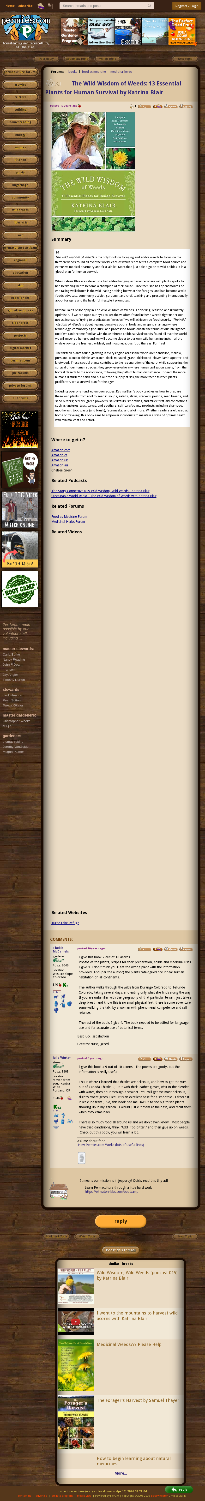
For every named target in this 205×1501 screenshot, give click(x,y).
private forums (20, 385)
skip (20, 285)
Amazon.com (60, 450)
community (20, 197)
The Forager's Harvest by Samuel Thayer (138, 1400)
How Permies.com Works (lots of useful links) (111, 1145)
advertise (41, 1495)
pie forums (20, 373)
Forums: (57, 71)
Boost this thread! (121, 1250)
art (20, 235)
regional (20, 260)
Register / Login (187, 6)
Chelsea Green (61, 470)
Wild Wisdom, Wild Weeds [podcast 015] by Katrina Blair (137, 1275)
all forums (20, 398)
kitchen (20, 160)
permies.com (20, 360)
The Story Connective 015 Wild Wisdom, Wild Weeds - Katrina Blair (100, 491)
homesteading (20, 122)
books (72, 71)
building (20, 109)
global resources (20, 310)
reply (120, 1221)
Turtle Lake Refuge (65, 923)
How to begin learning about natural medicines (134, 1461)
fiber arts (20, 222)
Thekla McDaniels (61, 949)
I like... (57, 992)
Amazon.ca (59, 455)
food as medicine (94, 71)
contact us (24, 1495)
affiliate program (62, 1495)
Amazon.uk (59, 460)
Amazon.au (59, 465)
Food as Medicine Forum (69, 516)
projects (20, 335)
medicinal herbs (121, 71)
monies (20, 147)
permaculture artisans (20, 247)
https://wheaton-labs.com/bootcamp (112, 1191)
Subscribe (25, 6)
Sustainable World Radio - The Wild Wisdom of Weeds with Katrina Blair (104, 496)
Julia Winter (62, 1057)
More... (121, 1473)
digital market (20, 348)
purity (20, 172)
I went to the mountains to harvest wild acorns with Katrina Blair (137, 1315)
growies (20, 84)
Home (10, 5)
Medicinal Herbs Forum (68, 522)
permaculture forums (20, 72)
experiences (20, 298)
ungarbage (20, 185)
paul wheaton (160, 1495)
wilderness (20, 210)
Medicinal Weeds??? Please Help (129, 1344)
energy (20, 135)
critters (20, 97)
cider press (20, 323)
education (20, 272)
